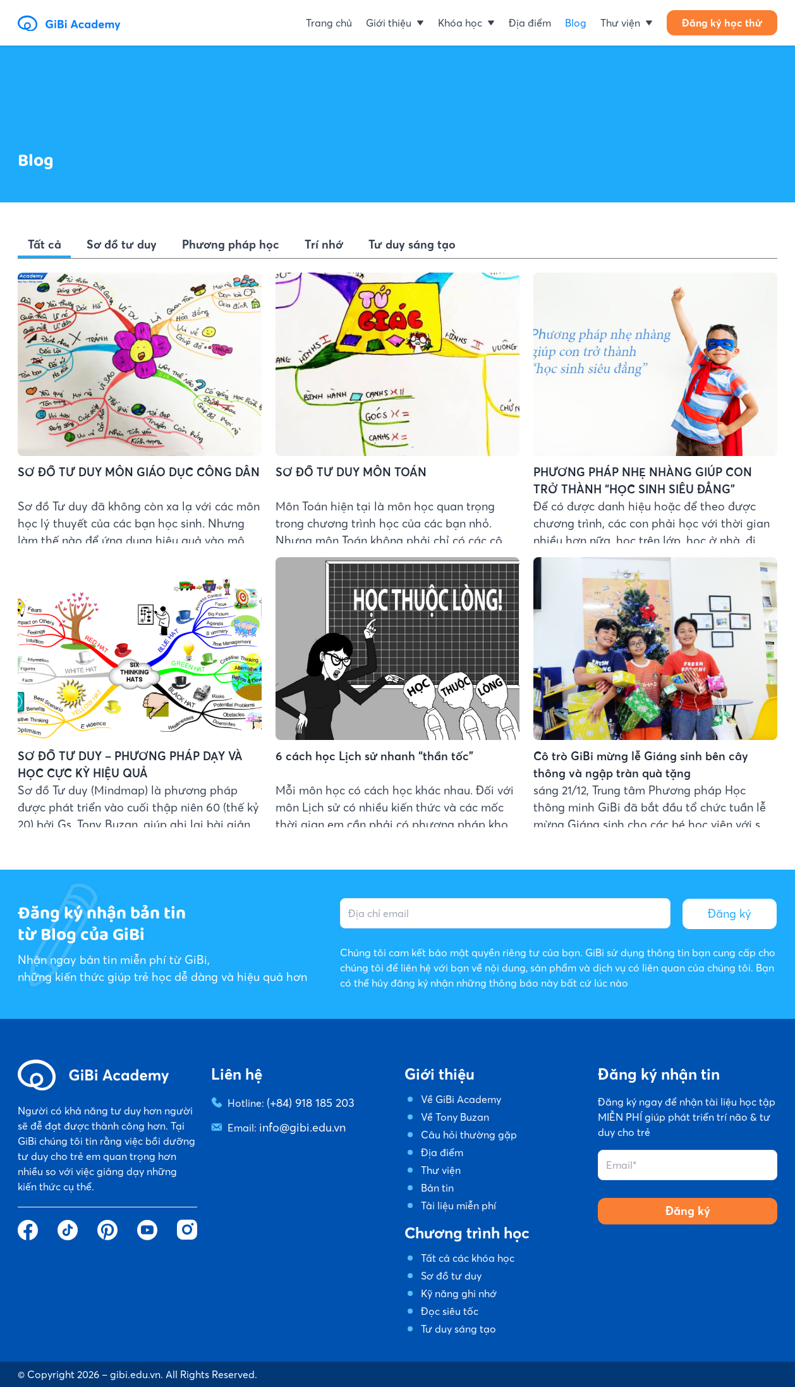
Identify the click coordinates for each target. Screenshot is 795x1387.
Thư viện (441, 1170)
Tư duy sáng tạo (458, 1328)
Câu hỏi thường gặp (469, 1134)
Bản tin (437, 1187)
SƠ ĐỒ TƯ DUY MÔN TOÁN (341, 471)
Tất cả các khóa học (467, 1258)
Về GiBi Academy (461, 1099)
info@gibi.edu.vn (297, 1124)
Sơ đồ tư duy (451, 1275)
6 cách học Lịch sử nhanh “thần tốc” (362, 813)
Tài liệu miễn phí (458, 1205)
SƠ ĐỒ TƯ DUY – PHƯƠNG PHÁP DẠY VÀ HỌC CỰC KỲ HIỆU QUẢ (129, 811)
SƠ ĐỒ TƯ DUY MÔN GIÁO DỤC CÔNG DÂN (123, 471)
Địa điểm (442, 1152)
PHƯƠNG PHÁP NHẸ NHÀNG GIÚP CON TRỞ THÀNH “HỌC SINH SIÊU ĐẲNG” (641, 481)
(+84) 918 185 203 (306, 1101)
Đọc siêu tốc (449, 1311)
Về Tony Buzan (455, 1117)
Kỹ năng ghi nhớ (459, 1293)
